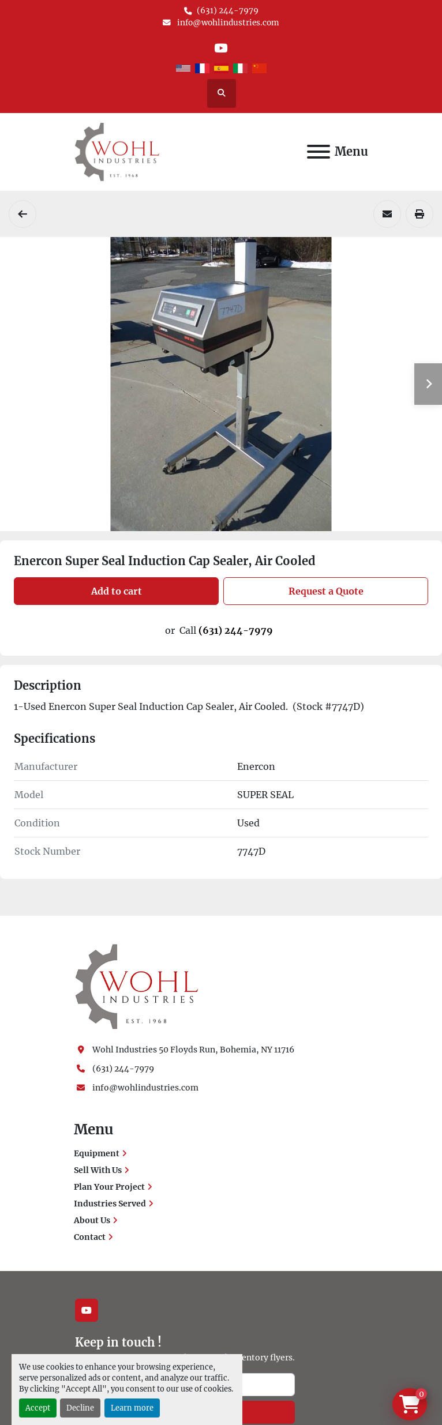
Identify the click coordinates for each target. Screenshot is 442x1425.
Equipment (96, 1153)
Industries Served (110, 1203)
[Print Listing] (419, 214)
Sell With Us (98, 1170)
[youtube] (220, 48)
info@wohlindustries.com (227, 23)
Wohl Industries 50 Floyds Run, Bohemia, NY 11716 (193, 1049)
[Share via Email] (387, 214)
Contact (90, 1237)
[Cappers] (22, 214)
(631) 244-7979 (228, 11)
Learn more (132, 1407)
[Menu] (318, 152)
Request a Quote (326, 591)
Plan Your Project (109, 1187)
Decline (80, 1407)
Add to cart (116, 591)
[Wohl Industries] (137, 986)
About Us (92, 1220)
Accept (37, 1407)
